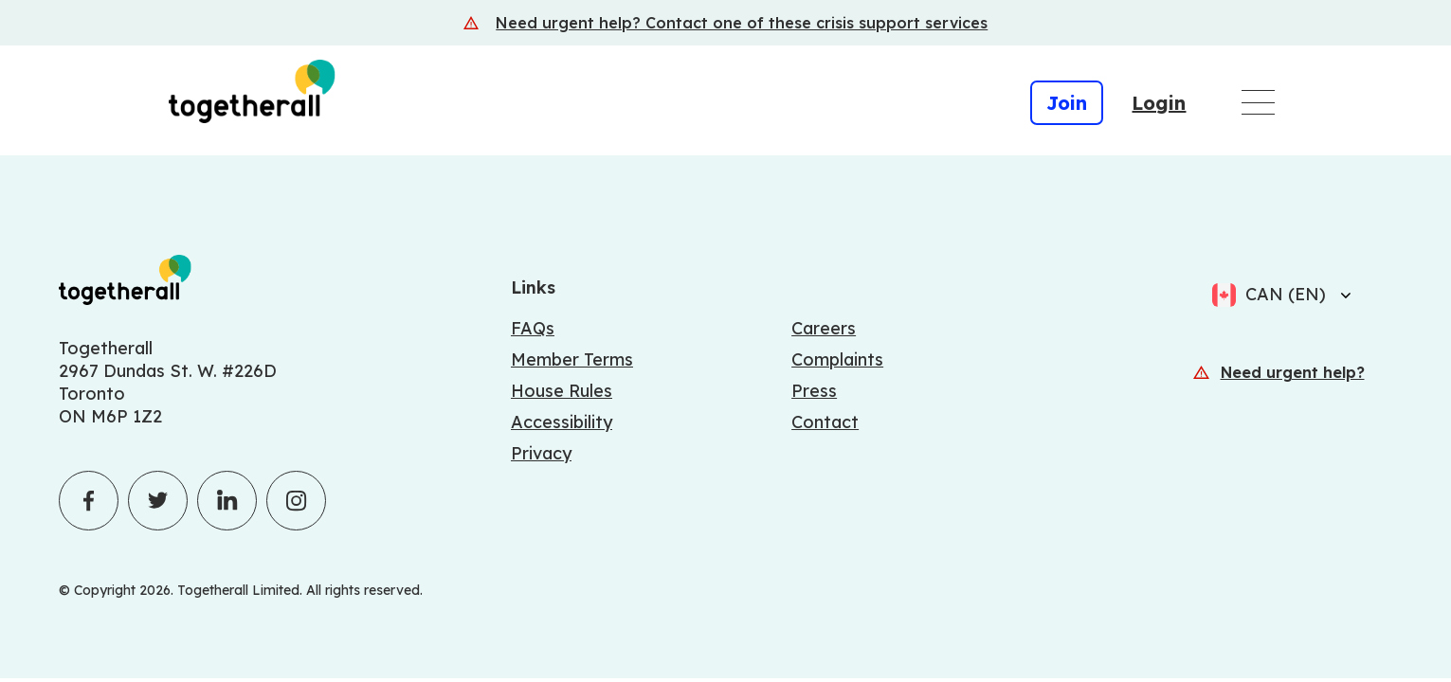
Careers (823, 328)
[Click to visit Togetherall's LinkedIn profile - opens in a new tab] (227, 500)
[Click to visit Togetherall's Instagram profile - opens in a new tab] (296, 500)
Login (1159, 103)
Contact (825, 422)
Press (814, 391)
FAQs (532, 328)
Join (1066, 103)
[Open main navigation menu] (1258, 102)
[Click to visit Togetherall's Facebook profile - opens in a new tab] (88, 500)
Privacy (541, 453)
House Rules (561, 391)
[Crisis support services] (725, 22)
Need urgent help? (1293, 372)
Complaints (837, 359)
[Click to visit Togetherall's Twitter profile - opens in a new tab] (158, 500)
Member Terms (572, 359)
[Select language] (1340, 294)
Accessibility (561, 422)
